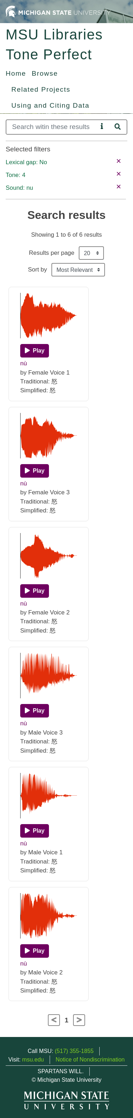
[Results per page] (91, 253)
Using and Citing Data (50, 105)
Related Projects (40, 89)
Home (16, 73)
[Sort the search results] (78, 269)
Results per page (51, 252)
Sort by (37, 269)
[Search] (52, 127)
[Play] (34, 351)
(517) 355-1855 (74, 1051)
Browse (45, 73)
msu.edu (33, 1060)
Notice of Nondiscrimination (90, 1060)
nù (23, 363)
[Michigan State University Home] (58, 11)
